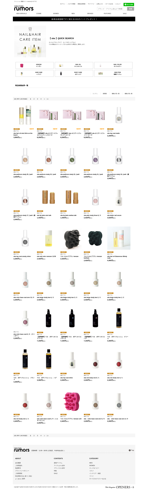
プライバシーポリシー (22, 471)
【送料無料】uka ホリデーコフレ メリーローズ (95, 133)
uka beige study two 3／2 (71, 296)
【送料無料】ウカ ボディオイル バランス (71, 336)
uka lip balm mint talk (48, 214)
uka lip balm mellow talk (71, 214)
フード (91, 476)
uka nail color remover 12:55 (48, 255)
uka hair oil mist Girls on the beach (25, 133)
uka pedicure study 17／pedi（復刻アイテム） (25, 215)
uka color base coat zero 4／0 (118, 418)
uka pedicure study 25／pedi (25, 173)
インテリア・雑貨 (95, 473)
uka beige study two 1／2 (118, 296)
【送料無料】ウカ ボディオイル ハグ (95, 336)
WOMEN (56, 13)
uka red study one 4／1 (118, 377)
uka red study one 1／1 (25, 418)
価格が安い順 (115, 93)
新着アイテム (58, 463)
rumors (24, 8)
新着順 (105, 93)
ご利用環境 (18, 473)
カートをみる (109, 4)
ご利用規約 (18, 465)
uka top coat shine (71, 377)
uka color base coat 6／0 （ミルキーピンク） (48, 418)
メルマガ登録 (71, 4)
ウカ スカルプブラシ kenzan (71, 255)
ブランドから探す (59, 468)
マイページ (91, 4)
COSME (38, 13)
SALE (125, 13)
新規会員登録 (81, 4)
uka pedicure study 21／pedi (95, 173)
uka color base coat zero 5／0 (95, 418)
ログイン (62, 4)
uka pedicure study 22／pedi (71, 173)
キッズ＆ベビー (94, 468)
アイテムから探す (59, 465)
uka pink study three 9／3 (95, 214)
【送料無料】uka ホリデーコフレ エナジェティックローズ (48, 133)
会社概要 (18, 463)
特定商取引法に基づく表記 (23, 476)
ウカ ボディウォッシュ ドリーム (118, 336)
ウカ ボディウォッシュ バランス (25, 377)
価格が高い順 (128, 93)
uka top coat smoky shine (25, 255)
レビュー (118, 4)
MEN (73, 13)
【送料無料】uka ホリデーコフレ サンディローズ (71, 133)
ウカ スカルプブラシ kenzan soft (71, 418)
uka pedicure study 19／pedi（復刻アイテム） (118, 174)
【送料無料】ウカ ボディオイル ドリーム (48, 336)
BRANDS (90, 13)
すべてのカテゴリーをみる (97, 479)
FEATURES (107, 13)
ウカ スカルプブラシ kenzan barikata (95, 256)
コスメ (91, 471)
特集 (55, 471)
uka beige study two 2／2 (95, 296)
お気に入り (100, 4)
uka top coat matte (118, 132)
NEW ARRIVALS (21, 13)
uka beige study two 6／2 (48, 296)
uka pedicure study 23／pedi (48, 173)
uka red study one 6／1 (95, 377)
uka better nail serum (118, 214)
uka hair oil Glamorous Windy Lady (118, 256)
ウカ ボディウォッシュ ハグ (48, 377)
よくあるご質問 (20, 479)
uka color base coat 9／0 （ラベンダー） (25, 334)
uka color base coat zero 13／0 (25, 296)
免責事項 (18, 468)
